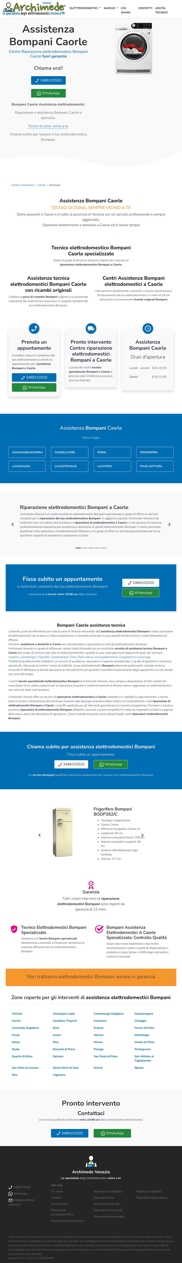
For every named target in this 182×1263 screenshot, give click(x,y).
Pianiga (98, 1049)
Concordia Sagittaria (25, 1028)
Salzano (58, 1056)
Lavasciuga (143, 657)
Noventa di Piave (64, 1049)
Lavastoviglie (28, 657)
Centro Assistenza (22, 185)
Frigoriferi (44, 657)
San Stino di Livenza (25, 1068)
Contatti (145, 8)
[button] (12, 524)
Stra (14, 1075)
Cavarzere (100, 1021)
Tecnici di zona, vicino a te (48, 126)
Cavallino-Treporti (65, 1021)
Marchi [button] (110, 8)
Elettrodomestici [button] (84, 8)
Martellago (142, 1035)
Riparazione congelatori (108, 1191)
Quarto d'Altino (22, 1056)
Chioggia (140, 1021)
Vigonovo (59, 1075)
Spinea (139, 1068)
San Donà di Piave (106, 1056)
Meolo (16, 1042)
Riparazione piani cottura (151, 1198)
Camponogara (144, 1014)
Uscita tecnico (161, 10)
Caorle (42, 185)
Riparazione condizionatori (67, 1221)
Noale (16, 1049)
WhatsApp (48, 93)
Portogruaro (143, 1049)
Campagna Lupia (64, 1014)
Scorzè (98, 1068)
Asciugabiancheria (106, 657)
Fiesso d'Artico (144, 1028)
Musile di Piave (144, 1042)
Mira (56, 1042)
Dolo (56, 1028)
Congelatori (126, 657)
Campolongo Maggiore (109, 1014)
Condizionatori (60, 657)
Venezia (17, 1014)
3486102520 (48, 80)
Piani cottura (85, 657)
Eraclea (98, 1028)
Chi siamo (125, 10)
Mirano (98, 1042)
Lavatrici (13, 657)
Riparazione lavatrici (148, 1191)
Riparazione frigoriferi (107, 1204)
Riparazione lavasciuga (108, 1210)
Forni (73, 657)
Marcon (98, 1035)
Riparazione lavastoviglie (109, 1217)
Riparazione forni (104, 1198)
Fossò (16, 1035)
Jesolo (57, 1035)
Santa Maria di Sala (65, 1068)
